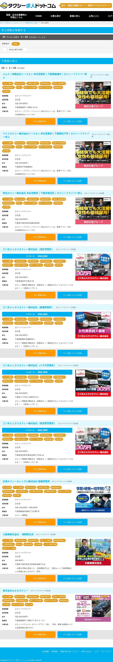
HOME (39, 16)
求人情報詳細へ (40, 121)
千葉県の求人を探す (31, 23)
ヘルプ (96, 651)
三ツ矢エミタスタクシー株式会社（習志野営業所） (29, 423)
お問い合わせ (86, 651)
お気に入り (94, 16)
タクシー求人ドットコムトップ (11, 23)
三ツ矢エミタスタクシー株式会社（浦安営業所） (28, 249)
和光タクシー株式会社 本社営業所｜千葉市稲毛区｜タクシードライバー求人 (42, 193)
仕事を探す (56, 16)
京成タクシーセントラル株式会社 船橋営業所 (26, 480)
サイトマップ (106, 651)
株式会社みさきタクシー (15, 589)
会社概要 (45, 651)
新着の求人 (75, 16)
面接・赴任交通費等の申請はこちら (16, 16)
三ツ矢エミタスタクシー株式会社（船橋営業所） (28, 307)
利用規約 (54, 651)
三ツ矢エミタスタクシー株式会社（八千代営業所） (29, 365)
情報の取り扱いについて (69, 651)
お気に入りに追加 (73, 121)
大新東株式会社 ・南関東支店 (18, 533)
